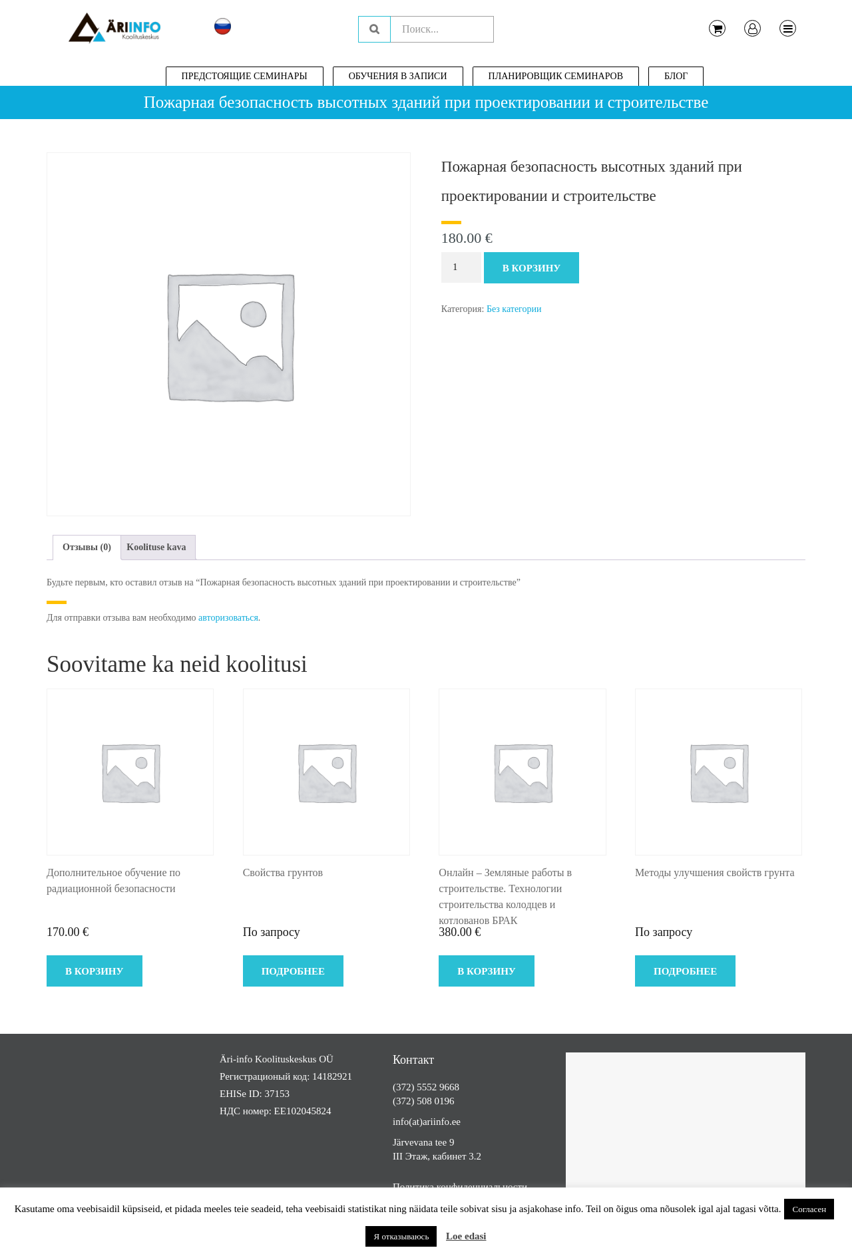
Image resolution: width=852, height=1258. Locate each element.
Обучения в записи (398, 76)
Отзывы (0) (87, 547)
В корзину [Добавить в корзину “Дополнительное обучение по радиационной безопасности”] (94, 971)
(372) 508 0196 (424, 1101)
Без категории (514, 309)
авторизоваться (228, 618)
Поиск (374, 29)
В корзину (532, 268)
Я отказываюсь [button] (401, 1236)
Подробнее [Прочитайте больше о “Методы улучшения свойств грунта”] (685, 971)
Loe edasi (466, 1236)
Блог (676, 76)
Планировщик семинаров (556, 76)
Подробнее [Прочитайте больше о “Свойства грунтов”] (293, 971)
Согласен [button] (809, 1209)
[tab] (87, 547)
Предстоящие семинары (245, 76)
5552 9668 (438, 1087)
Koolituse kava (156, 547)
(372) (405, 1087)
